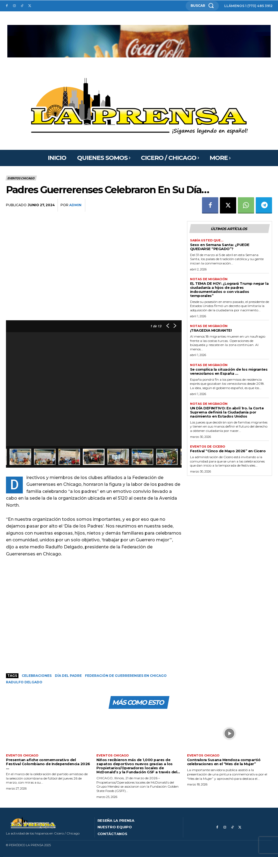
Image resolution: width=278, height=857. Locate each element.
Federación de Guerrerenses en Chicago (126, 676)
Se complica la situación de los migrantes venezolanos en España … (229, 371)
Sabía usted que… (206, 240)
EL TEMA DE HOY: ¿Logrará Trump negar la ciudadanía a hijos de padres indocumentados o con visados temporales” (229, 289)
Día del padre (68, 676)
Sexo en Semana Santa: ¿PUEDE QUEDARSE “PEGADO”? (219, 246)
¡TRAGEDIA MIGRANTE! (211, 330)
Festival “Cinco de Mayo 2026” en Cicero (228, 451)
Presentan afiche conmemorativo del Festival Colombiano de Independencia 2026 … (48, 764)
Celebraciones (37, 676)
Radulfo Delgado (24, 682)
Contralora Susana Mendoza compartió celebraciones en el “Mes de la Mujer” (224, 762)
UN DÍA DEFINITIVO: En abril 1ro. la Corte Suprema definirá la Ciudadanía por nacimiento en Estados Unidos (227, 412)
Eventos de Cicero (207, 446)
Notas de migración (209, 279)
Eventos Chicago (21, 178)
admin (75, 205)
